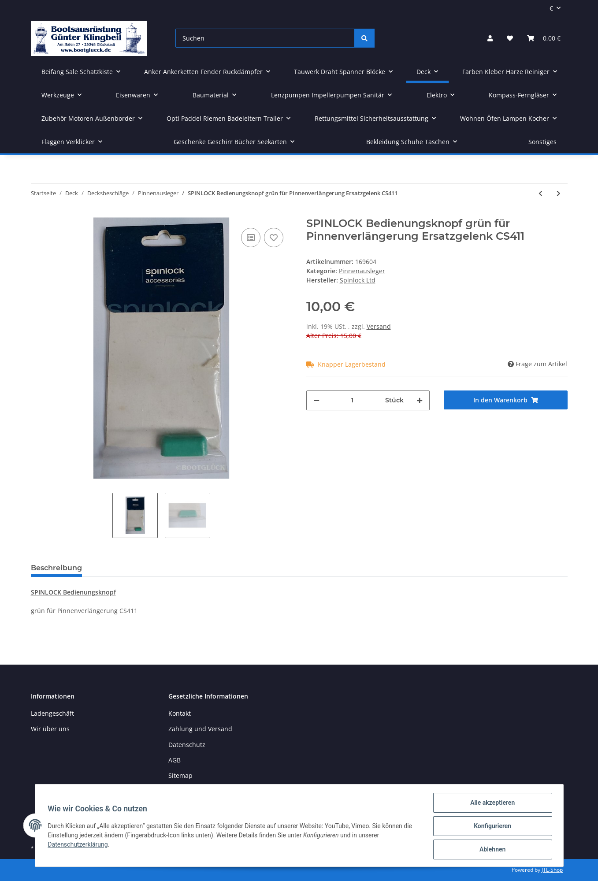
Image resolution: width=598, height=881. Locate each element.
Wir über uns (50, 729)
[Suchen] (265, 38)
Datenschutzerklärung (79, 845)
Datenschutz (186, 744)
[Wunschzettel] (510, 38)
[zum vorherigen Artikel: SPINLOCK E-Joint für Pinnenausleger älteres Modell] (540, 193)
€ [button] (551, 8)
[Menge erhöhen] (419, 400)
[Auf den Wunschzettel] (273, 237)
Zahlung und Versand (200, 729)
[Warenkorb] (544, 38)
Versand (379, 326)
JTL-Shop (552, 870)
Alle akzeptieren (491, 803)
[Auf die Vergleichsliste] (250, 237)
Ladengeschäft (52, 713)
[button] (490, 38)
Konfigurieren (491, 826)
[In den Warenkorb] (506, 399)
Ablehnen (491, 849)
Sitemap (180, 775)
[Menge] (352, 400)
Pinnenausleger (362, 271)
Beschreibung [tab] (56, 568)
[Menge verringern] (316, 400)
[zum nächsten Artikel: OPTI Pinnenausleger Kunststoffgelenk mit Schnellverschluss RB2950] (559, 193)
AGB (174, 760)
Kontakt (179, 713)
